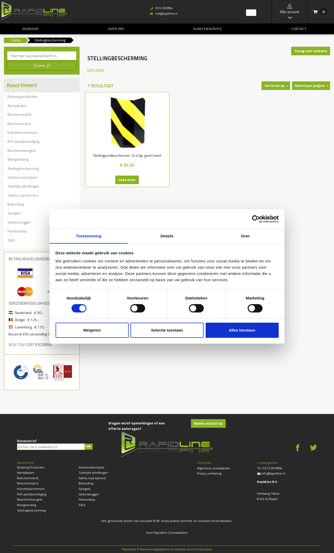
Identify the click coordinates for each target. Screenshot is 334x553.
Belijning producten (22, 96)
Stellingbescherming (23, 168)
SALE (11, 240)
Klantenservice (207, 28)
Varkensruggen (19, 222)
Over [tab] (245, 235)
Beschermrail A (19, 123)
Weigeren (92, 330)
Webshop (30, 28)
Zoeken (41, 65)
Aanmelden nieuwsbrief (89, 447)
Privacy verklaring (209, 473)
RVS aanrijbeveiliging (23, 141)
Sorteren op (275, 85)
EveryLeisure (203, 549)
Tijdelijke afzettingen (23, 186)
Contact (299, 28)
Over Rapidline (156, 532)
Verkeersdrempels (22, 177)
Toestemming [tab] (89, 235)
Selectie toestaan (167, 330)
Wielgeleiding (18, 159)
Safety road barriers (23, 195)
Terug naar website (310, 50)
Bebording (16, 204)
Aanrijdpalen (17, 105)
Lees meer (114, 185)
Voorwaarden (178, 532)
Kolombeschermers (23, 132)
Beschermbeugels (22, 150)
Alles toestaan (242, 330)
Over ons (116, 28)
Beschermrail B (19, 114)
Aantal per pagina (310, 85)
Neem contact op (208, 423)
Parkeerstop (17, 231)
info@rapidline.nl (162, 13)
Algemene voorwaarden (213, 468)
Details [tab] (167, 235)
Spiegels (14, 213)
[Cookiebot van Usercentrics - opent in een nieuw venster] (256, 219)
